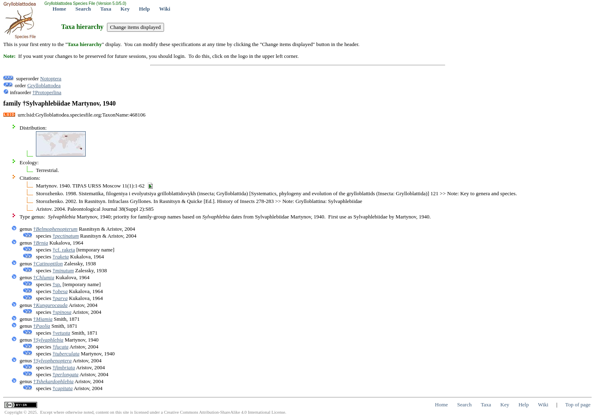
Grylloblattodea (44, 85)
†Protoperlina (46, 92)
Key (124, 9)
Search (83, 9)
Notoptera (50, 78)
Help (144, 9)
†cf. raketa (64, 250)
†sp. (57, 284)
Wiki (164, 9)
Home (59, 9)
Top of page (578, 404)
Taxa (105, 9)
